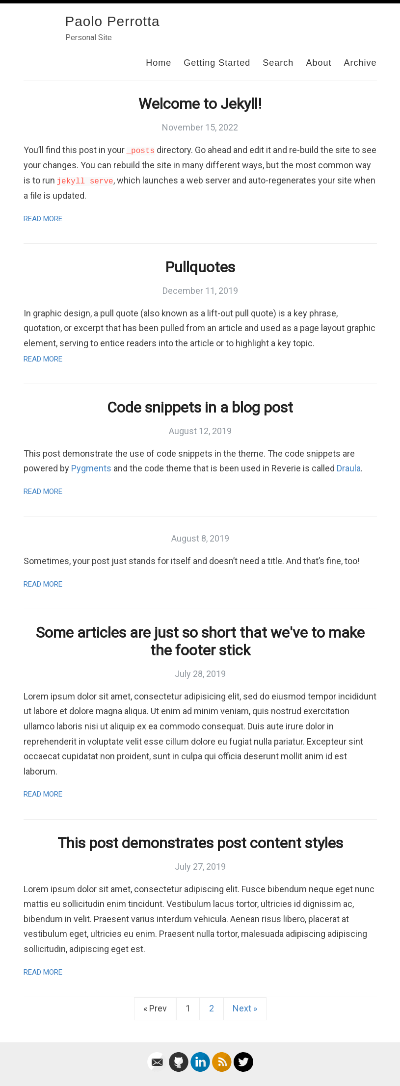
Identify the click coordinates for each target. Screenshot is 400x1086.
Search (278, 63)
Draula (349, 468)
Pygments (91, 468)
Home (158, 63)
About (318, 63)
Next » (245, 1008)
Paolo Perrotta (112, 21)
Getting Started (217, 63)
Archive (360, 63)
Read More (43, 218)
